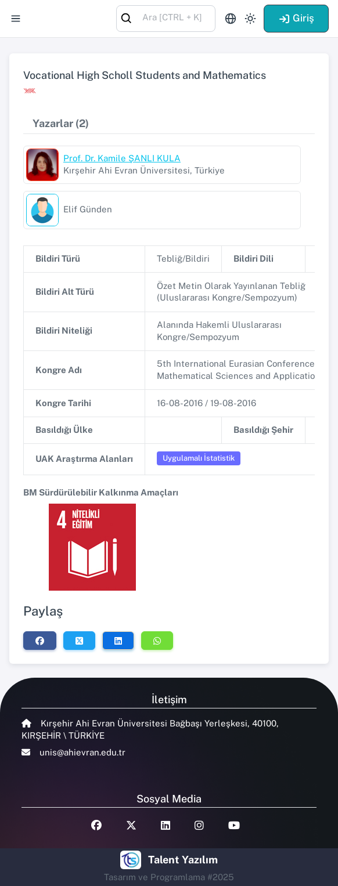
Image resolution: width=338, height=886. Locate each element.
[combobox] (166, 17)
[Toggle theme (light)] (250, 18)
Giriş (296, 18)
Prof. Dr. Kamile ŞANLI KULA (122, 158)
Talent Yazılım (183, 860)
